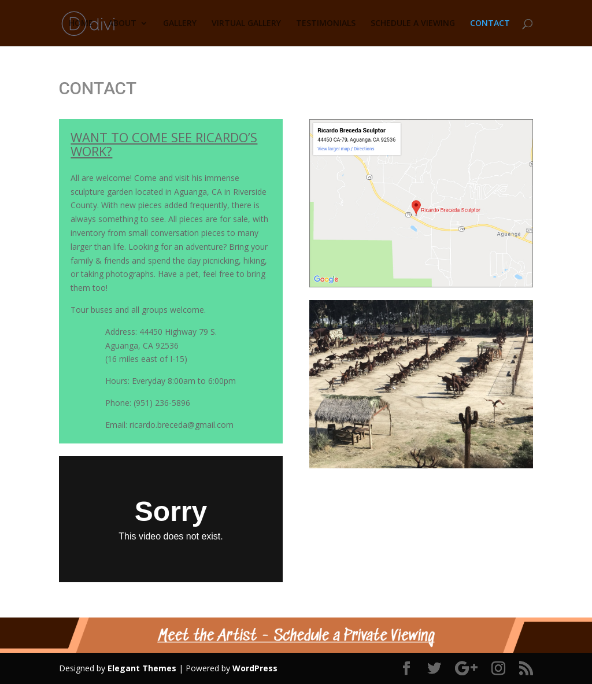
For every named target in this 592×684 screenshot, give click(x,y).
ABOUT (122, 23)
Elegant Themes (142, 668)
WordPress (255, 668)
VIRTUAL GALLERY (246, 23)
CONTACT (490, 23)
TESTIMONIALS (326, 23)
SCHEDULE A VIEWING (413, 23)
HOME (81, 23)
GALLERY (180, 23)
